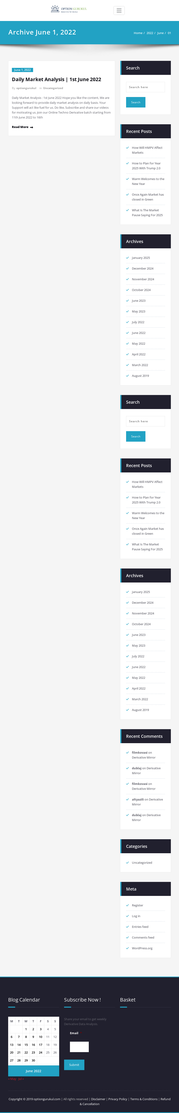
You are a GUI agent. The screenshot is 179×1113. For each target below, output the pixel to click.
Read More (20, 127)
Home (138, 33)
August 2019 (140, 376)
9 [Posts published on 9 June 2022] (33, 1037)
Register (137, 905)
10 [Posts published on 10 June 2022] (40, 1037)
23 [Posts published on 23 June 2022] (33, 1052)
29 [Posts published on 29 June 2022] (26, 1060)
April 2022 (138, 354)
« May (12, 1079)
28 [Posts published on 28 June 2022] (19, 1060)
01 (169, 33)
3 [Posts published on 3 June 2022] (40, 1029)
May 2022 (138, 343)
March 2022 (140, 365)
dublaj (136, 768)
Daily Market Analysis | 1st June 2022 (56, 79)
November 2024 (143, 279)
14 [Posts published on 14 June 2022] (19, 1045)
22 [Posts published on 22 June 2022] (26, 1052)
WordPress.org (142, 948)
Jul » (21, 1079)
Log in (136, 916)
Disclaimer (98, 1099)
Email (76, 1033)
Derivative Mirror (143, 757)
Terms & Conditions (144, 1099)
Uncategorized (53, 88)
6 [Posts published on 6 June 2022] (11, 1037)
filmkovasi (140, 752)
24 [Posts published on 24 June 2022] (40, 1052)
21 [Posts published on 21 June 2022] (19, 1052)
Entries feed (140, 927)
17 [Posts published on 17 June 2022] (40, 1045)
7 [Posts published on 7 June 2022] (19, 1037)
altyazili (138, 799)
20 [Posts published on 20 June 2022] (11, 1052)
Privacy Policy (117, 1099)
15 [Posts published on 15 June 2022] (26, 1045)
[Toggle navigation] (119, 10)
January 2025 (141, 258)
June (160, 33)
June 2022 (138, 333)
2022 (150, 33)
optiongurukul (26, 88)
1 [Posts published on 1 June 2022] (26, 1029)
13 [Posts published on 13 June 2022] (11, 1045)
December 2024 (142, 268)
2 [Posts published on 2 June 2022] (33, 1029)
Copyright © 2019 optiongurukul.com (34, 1099)
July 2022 (138, 322)
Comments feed (143, 937)
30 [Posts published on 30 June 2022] (33, 1060)
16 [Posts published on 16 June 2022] (33, 1045)
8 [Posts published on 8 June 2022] (26, 1037)
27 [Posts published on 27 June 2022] (11, 1060)
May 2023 (138, 311)
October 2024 (141, 290)
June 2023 (138, 300)
